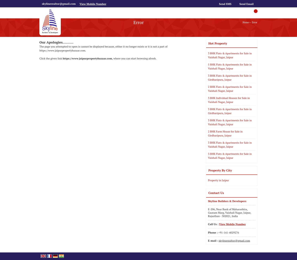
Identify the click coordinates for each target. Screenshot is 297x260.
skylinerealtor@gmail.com (59, 3)
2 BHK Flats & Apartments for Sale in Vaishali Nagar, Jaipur (230, 89)
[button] (93, 4)
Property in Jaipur (218, 180)
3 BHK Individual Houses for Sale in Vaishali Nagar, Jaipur (229, 100)
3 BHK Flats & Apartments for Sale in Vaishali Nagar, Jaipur (230, 55)
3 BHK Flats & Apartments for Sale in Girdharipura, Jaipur (230, 77)
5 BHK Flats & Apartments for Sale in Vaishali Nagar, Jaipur (230, 66)
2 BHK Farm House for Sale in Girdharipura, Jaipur (225, 133)
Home (246, 22)
